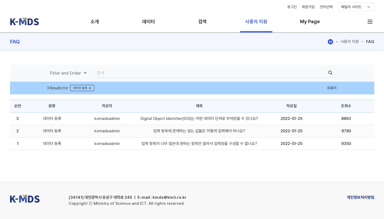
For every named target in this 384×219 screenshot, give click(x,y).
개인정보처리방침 (360, 197)
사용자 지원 (256, 21)
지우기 (331, 88)
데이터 (148, 21)
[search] (330, 73)
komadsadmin (107, 118)
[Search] (209, 73)
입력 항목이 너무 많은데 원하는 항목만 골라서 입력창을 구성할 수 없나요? (199, 143)
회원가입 (308, 7)
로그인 (292, 7)
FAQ (370, 41)
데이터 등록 (52, 118)
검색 (202, 21)
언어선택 (326, 7)
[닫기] (90, 88)
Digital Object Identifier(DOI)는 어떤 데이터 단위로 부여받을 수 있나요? (199, 118)
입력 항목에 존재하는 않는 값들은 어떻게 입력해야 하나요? (199, 131)
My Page (310, 21)
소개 (95, 21)
